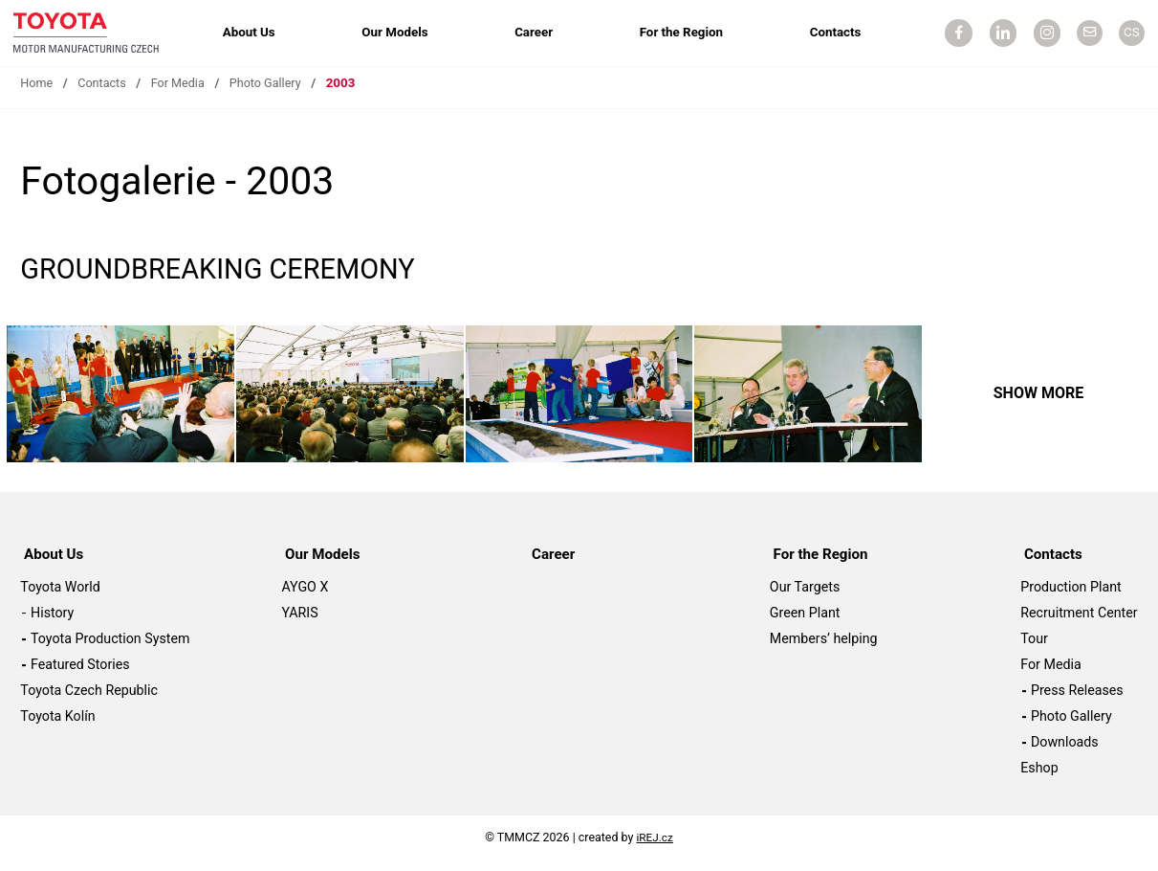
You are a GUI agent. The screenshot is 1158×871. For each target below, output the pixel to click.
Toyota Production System (110, 648)
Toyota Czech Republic (89, 699)
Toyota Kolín (57, 725)
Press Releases (1077, 699)
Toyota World (59, 596)
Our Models (399, 34)
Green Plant (805, 622)
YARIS (300, 622)
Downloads (1065, 751)
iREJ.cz (654, 846)
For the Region (680, 34)
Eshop (1039, 777)
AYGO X (305, 596)
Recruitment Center (1078, 622)
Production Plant (1070, 596)
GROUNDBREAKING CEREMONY (238, 278)
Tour (1034, 648)
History (52, 622)
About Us (256, 34)
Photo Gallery (275, 94)
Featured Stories (80, 673)
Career (535, 34)
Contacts (832, 34)
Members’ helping (824, 648)
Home (37, 94)
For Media (184, 94)
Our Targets (805, 596)
